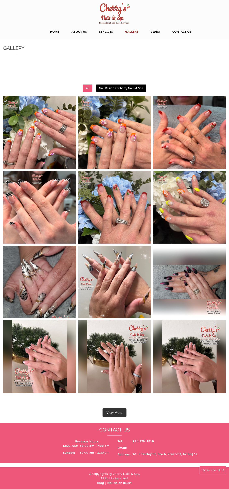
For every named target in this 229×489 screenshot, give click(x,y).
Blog (100, 483)
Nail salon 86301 (119, 483)
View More (115, 412)
